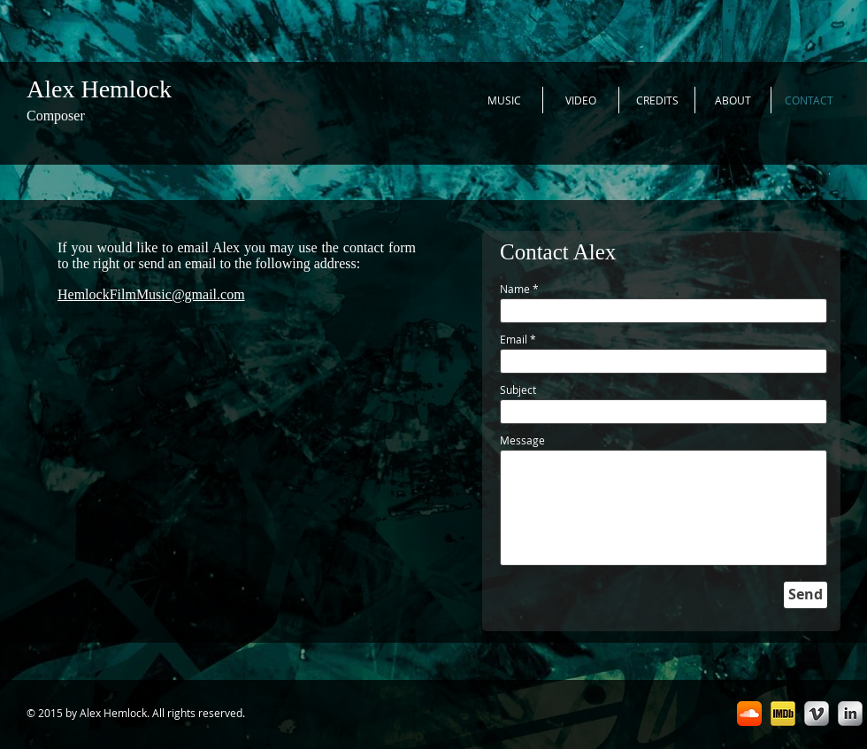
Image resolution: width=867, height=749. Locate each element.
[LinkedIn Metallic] (850, 713)
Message (522, 440)
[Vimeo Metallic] (816, 713)
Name (515, 288)
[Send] (805, 595)
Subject (518, 389)
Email (513, 339)
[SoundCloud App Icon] (749, 713)
